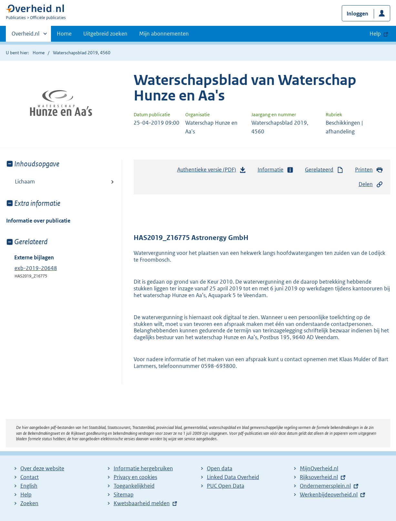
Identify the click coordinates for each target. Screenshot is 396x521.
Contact (29, 477)
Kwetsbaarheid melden (142, 503)
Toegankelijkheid (134, 485)
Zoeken (29, 503)
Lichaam (25, 181)
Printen (369, 169)
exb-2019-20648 (36, 268)
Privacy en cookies (135, 477)
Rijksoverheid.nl (319, 477)
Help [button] (375, 33)
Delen (371, 184)
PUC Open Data (225, 485)
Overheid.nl (25, 35)
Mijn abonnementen (164, 33)
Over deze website (42, 468)
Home (64, 33)
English (28, 485)
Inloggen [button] (357, 13)
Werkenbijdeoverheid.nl (329, 494)
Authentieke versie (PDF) (211, 171)
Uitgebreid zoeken (105, 33)
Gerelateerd (324, 169)
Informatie (276, 169)
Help (26, 494)
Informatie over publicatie (38, 220)
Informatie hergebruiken (143, 468)
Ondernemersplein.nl (325, 485)
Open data (219, 468)
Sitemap (124, 494)
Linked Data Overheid (233, 477)
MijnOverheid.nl (319, 468)
